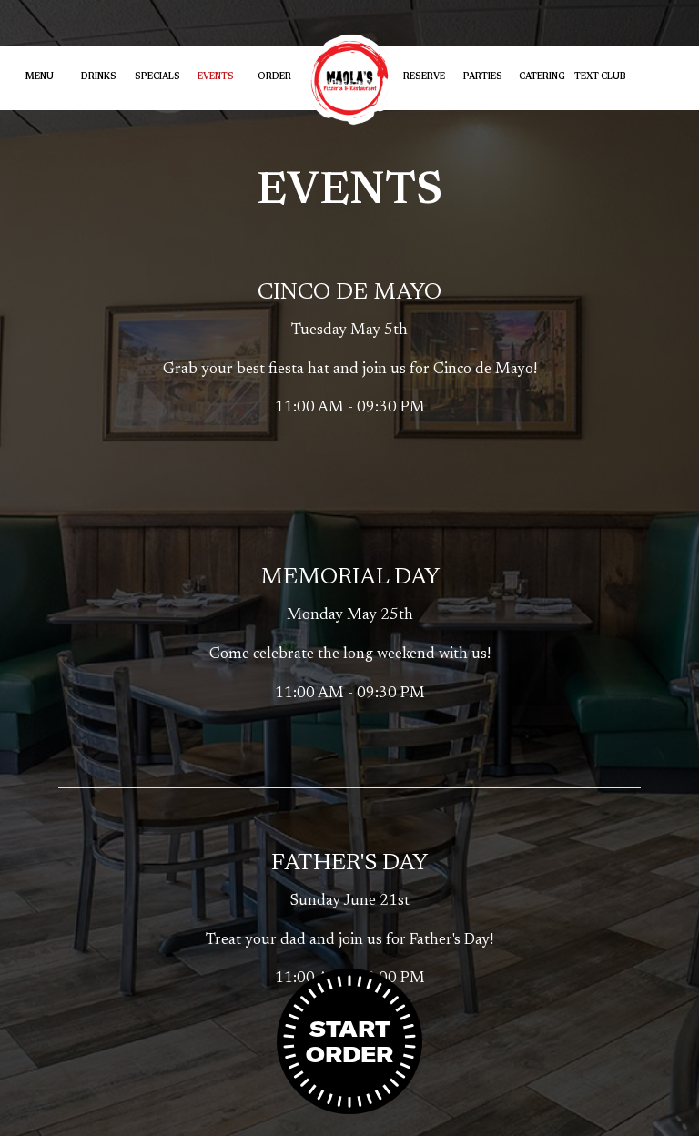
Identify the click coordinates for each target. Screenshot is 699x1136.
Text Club (600, 77)
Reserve (424, 77)
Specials (157, 77)
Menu (39, 77)
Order (274, 77)
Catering (542, 77)
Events (216, 77)
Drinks (98, 77)
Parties (482, 77)
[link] (349, 80)
